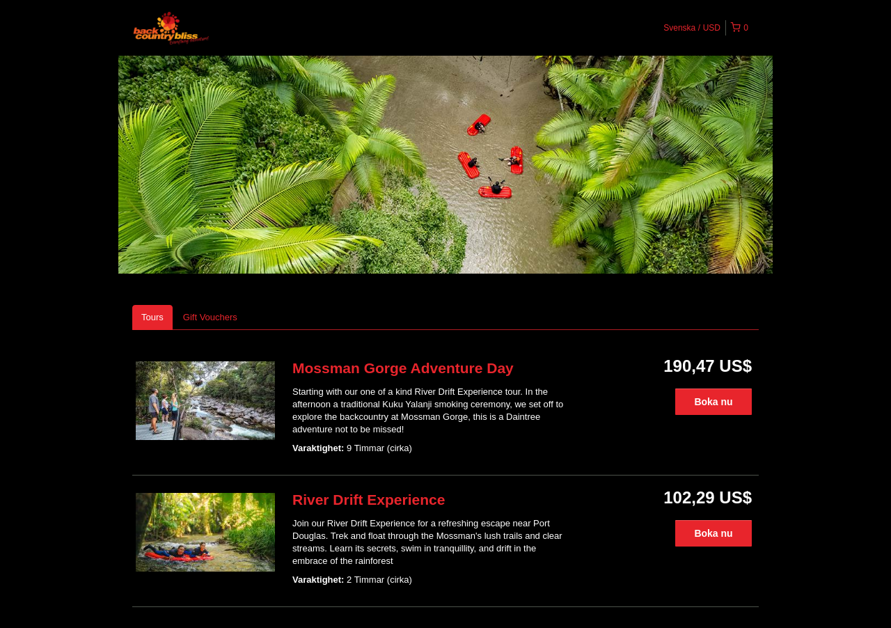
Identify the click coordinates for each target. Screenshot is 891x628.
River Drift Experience (368, 500)
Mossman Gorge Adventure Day (403, 368)
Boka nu (713, 401)
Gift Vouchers (210, 317)
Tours (152, 317)
